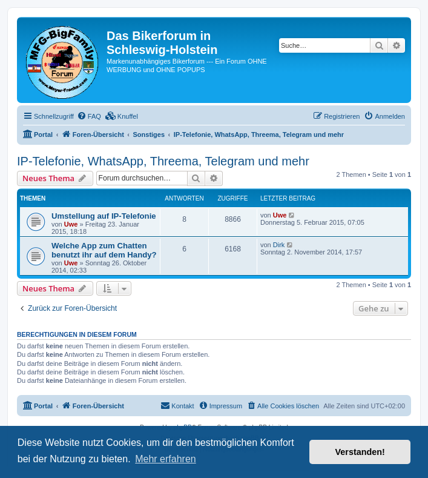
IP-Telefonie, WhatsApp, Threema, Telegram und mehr (163, 161)
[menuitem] (89, 116)
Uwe (71, 224)
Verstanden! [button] (360, 452)
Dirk (279, 244)
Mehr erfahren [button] (165, 459)
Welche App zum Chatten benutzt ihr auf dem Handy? (104, 250)
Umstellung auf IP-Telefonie (103, 216)
